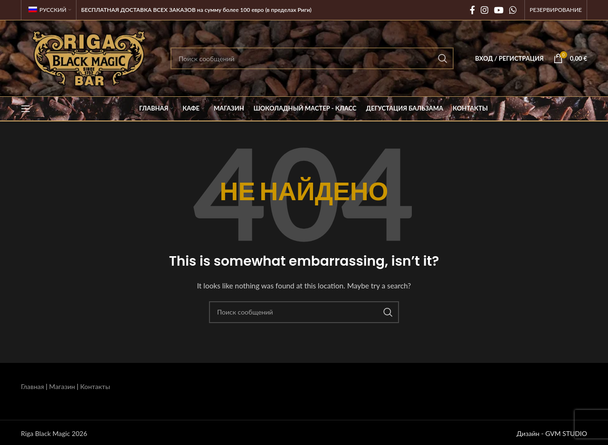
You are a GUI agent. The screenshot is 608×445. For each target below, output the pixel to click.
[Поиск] (312, 58)
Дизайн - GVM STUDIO (551, 433)
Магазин (62, 386)
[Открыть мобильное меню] (25, 108)
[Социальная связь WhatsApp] (513, 10)
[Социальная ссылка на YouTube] (498, 10)
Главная (32, 386)
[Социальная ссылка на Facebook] (472, 10)
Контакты (95, 386)
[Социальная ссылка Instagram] (484, 10)
